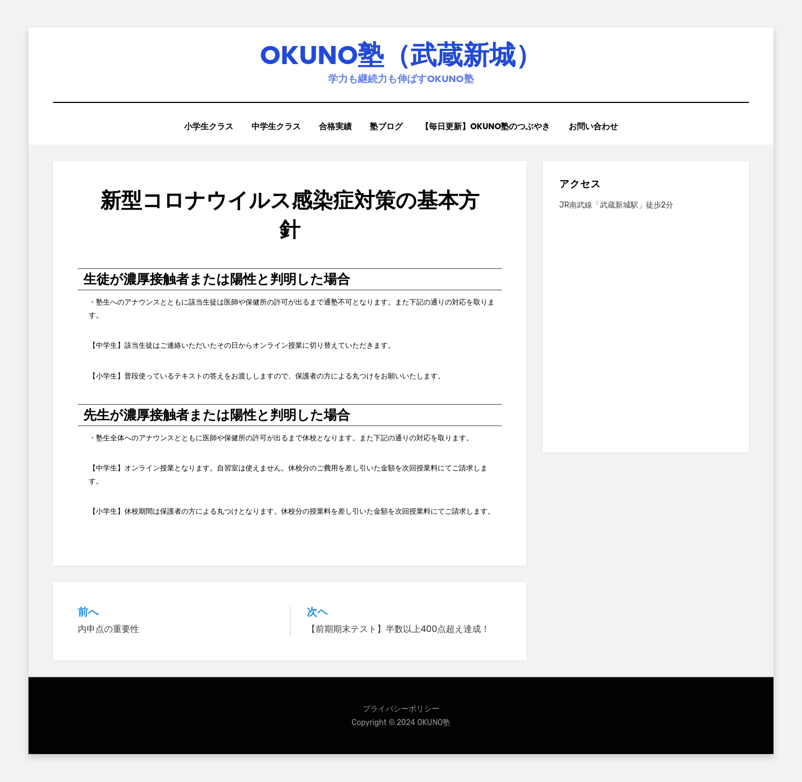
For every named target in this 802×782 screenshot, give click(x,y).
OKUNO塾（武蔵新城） (401, 55)
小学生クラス (207, 127)
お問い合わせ (594, 127)
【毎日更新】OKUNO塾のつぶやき (486, 127)
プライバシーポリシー (401, 709)
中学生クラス (275, 127)
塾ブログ (386, 127)
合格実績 (335, 127)
